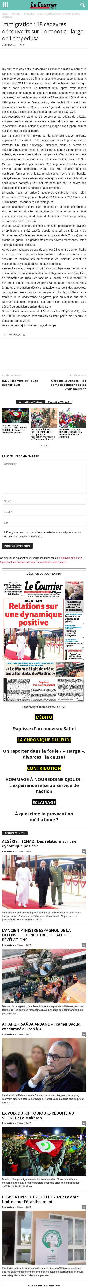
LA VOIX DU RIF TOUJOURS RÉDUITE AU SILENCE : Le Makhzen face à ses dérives (14, 429)
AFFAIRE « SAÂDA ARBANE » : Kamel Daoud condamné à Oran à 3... (41, 1027)
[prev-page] (42, 446)
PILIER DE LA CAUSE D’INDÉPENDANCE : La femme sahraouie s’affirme (70, 433)
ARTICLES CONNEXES (30, 401)
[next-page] (46, 446)
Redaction (8, 851)
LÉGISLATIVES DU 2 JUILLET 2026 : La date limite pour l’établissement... (40, 1199)
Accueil (5, 13)
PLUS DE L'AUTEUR (58, 401)
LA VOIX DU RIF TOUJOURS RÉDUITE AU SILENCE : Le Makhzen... (38, 1116)
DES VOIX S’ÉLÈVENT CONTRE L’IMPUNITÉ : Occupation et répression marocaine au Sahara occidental (43, 434)
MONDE (16, 13)
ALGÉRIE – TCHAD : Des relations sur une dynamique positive (39, 844)
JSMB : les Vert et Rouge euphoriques (20, 383)
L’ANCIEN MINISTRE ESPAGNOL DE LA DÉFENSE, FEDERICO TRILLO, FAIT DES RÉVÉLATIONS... (36, 935)
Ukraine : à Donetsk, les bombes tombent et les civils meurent (68, 385)
